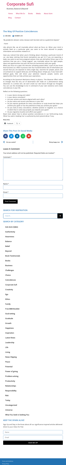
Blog (10, 18)
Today (7, 400)
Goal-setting (10, 313)
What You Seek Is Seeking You (17, 415)
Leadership (9, 342)
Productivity (10, 381)
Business (8, 265)
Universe (8, 410)
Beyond (8, 251)
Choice (8, 275)
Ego (6, 294)
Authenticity (10, 232)
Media (38, 14)
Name (6, 184)
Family (8, 304)
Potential (8, 366)
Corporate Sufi (20, 4)
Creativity (9, 289)
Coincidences (10, 280)
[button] (5, 136)
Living (7, 352)
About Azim (48, 14)
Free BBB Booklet (12, 309)
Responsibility (10, 391)
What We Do (20, 14)
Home (10, 14)
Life (6, 347)
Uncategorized (11, 405)
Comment (7, 157)
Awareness (9, 236)
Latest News (10, 338)
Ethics (7, 299)
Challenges (9, 270)
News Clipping (11, 357)
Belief (7, 246)
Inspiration (9, 333)
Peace (7, 362)
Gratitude (9, 318)
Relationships (10, 386)
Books (30, 14)
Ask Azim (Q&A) (11, 227)
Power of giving (11, 371)
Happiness (9, 328)
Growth (8, 323)
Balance (8, 241)
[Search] (60, 215)
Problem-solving (11, 376)
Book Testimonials (12, 256)
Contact (18, 18)
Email (6, 192)
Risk (7, 395)
